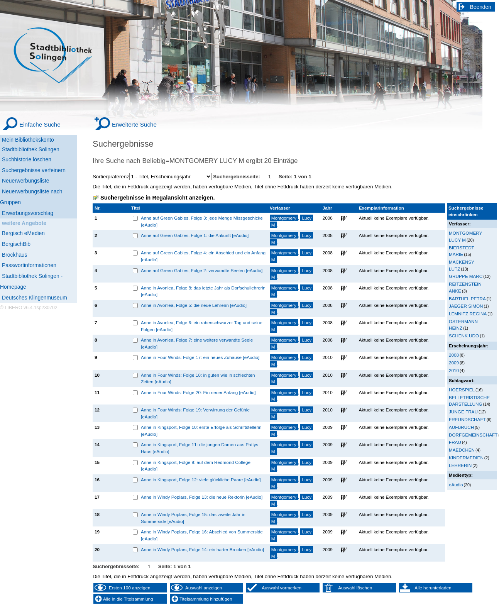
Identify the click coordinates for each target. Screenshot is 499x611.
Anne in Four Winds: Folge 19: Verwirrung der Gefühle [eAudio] (195, 413)
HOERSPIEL (462, 389)
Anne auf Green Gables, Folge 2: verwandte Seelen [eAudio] (201, 270)
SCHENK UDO (464, 335)
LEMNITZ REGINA (468, 313)
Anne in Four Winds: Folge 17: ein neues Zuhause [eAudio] (200, 357)
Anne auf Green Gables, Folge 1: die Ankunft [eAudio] (195, 235)
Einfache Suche (40, 124)
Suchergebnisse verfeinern (34, 170)
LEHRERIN (460, 465)
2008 (454, 354)
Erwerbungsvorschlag (27, 213)
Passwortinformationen (29, 265)
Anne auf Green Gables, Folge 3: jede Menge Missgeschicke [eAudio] (202, 221)
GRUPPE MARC (465, 276)
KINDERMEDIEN (466, 457)
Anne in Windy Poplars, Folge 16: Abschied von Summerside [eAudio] (202, 535)
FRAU (455, 442)
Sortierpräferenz (111, 176)
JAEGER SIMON (466, 305)
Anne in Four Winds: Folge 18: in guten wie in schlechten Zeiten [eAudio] (198, 378)
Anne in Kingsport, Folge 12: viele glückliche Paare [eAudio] (201, 479)
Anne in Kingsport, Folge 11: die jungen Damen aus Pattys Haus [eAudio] (199, 448)
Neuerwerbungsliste (25, 181)
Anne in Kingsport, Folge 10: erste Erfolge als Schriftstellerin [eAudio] (201, 431)
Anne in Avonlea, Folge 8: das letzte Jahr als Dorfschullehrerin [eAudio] (203, 291)
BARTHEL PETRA (467, 298)
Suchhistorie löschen (26, 159)
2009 (454, 362)
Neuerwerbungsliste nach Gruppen (31, 196)
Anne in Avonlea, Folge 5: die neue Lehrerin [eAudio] (194, 305)
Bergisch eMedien (23, 233)
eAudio (456, 484)
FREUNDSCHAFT (467, 419)
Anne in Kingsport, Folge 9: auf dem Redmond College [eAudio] (195, 466)
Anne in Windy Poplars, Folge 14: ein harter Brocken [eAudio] (202, 549)
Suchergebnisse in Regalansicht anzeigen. (157, 198)
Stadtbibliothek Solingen (30, 149)
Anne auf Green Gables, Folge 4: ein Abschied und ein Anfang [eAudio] (203, 256)
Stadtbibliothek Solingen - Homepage (31, 281)
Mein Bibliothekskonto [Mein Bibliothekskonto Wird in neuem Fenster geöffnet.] (28, 140)
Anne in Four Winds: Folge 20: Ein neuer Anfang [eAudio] (198, 392)
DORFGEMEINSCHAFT (473, 434)
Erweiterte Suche (134, 124)
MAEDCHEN (462, 449)
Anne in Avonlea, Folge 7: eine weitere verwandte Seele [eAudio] (197, 343)
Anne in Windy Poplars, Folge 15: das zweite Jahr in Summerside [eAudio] (193, 518)
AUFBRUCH (461, 427)
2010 (454, 370)
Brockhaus (14, 255)
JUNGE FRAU (463, 411)
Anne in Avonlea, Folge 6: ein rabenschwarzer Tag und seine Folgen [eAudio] (201, 326)
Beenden (481, 7)
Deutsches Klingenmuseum (34, 297)
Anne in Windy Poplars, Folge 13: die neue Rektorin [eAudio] (201, 496)
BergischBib (16, 244)
